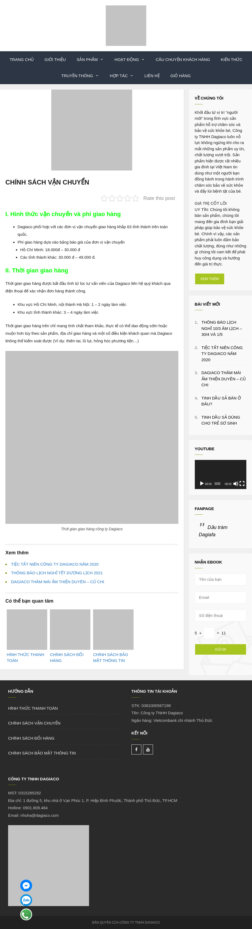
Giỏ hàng (181, 75)
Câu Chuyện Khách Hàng (183, 59)
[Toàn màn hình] (242, 483)
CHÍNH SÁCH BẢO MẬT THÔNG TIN (42, 753)
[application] (221, 474)
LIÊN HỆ (151, 75)
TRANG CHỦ (22, 59)
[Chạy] (202, 483)
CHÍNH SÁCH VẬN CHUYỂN (34, 723)
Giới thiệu (55, 59)
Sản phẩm (93, 60)
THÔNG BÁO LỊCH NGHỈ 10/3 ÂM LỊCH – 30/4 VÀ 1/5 (222, 328)
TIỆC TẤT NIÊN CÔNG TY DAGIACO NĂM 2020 (54, 564)
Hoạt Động (132, 60)
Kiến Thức (232, 59)
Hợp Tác (124, 76)
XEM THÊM (209, 279)
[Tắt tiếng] (236, 483)
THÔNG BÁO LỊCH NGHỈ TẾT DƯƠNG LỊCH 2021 (57, 573)
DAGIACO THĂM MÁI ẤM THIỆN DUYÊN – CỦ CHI (57, 581)
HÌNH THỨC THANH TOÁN (33, 708)
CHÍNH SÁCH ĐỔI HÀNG (31, 738)
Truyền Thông (82, 76)
